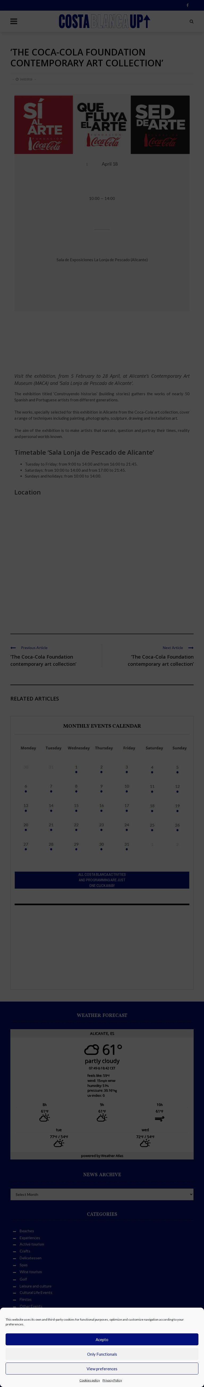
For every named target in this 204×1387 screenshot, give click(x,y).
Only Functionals (102, 1354)
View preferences (102, 1368)
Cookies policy (89, 1380)
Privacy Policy (112, 1380)
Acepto (102, 1339)
